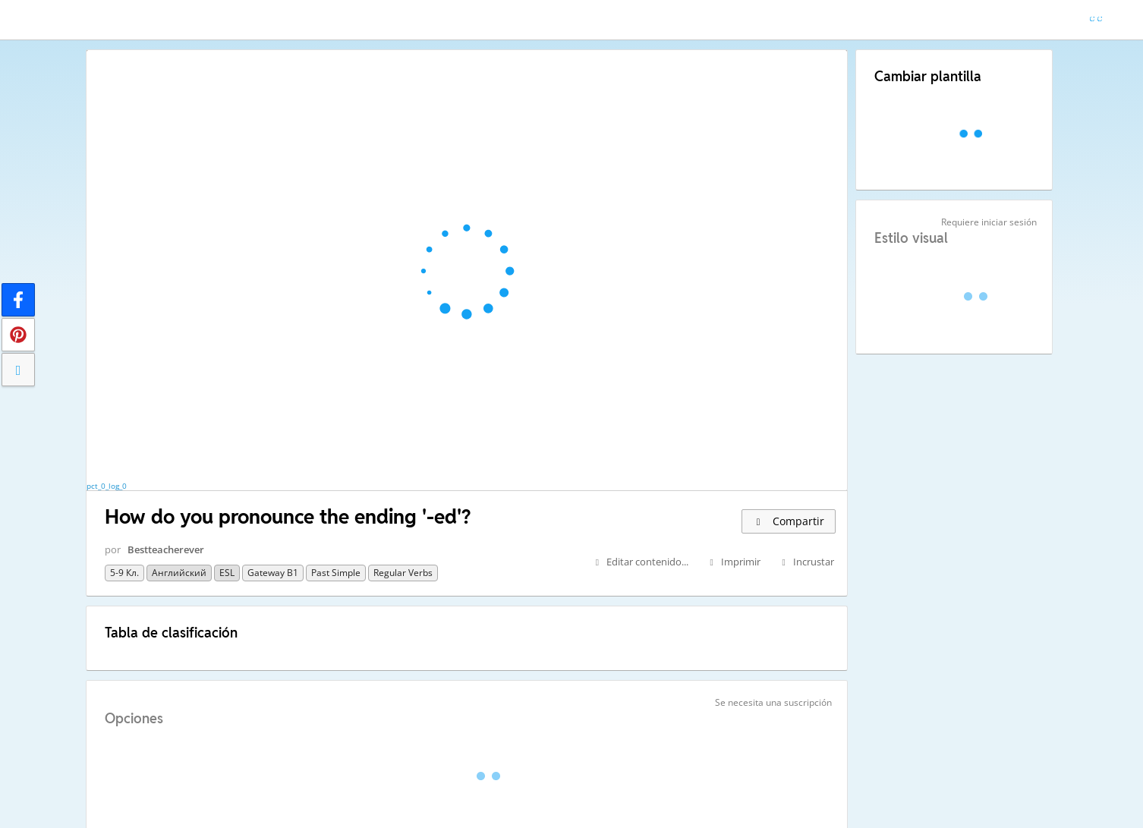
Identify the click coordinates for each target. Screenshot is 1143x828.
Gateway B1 (272, 572)
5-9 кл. (124, 572)
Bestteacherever (166, 549)
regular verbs (403, 572)
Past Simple (336, 572)
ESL (227, 572)
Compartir (788, 521)
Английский (179, 572)
